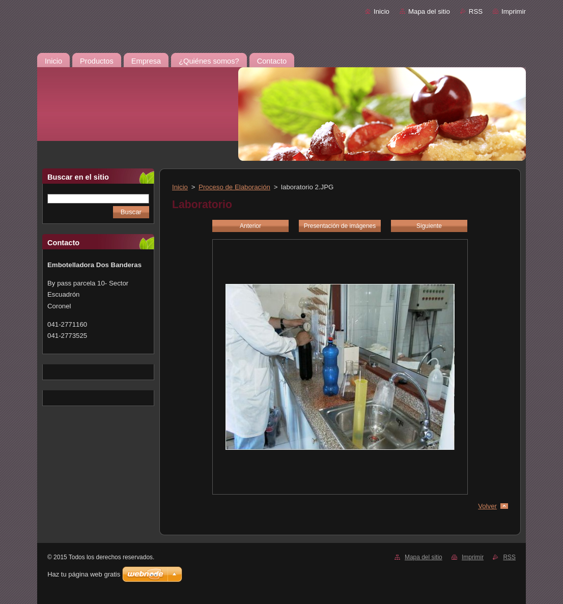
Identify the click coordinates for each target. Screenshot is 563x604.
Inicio (381, 11)
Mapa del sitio (429, 11)
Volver (487, 506)
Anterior (250, 225)
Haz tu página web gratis (83, 574)
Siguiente (429, 225)
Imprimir (513, 11)
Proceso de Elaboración (234, 187)
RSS (476, 11)
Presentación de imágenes (340, 225)
